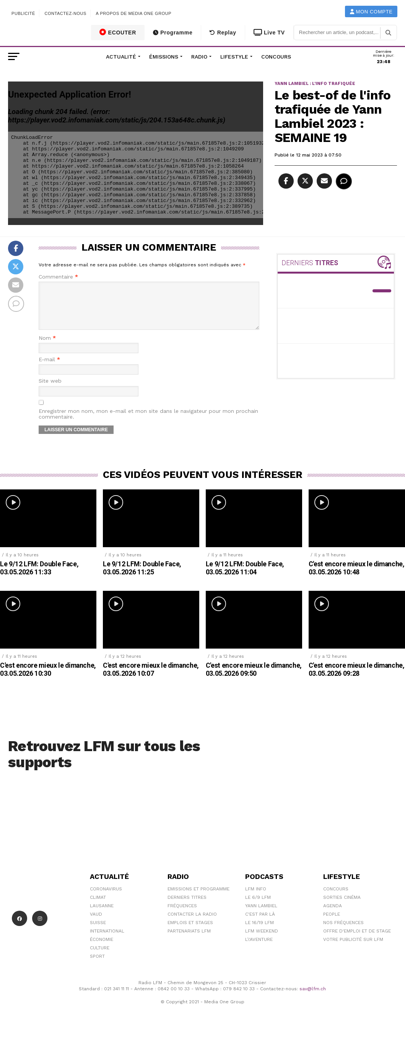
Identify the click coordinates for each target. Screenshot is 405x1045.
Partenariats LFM (189, 940)
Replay (223, 32)
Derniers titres (187, 906)
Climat (98, 906)
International (107, 940)
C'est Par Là (260, 923)
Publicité (23, 13)
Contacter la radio (192, 923)
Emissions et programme (198, 898)
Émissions (163, 57)
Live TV (269, 32)
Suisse (98, 931)
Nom (47, 347)
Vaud (96, 923)
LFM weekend (261, 940)
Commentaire (58, 277)
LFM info (255, 898)
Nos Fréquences (343, 931)
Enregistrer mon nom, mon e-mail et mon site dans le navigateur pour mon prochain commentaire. (148, 423)
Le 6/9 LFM (258, 906)
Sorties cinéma (342, 906)
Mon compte (371, 12)
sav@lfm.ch (312, 998)
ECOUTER (117, 32)
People (331, 923)
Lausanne (102, 915)
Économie (101, 948)
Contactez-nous (65, 13)
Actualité (121, 57)
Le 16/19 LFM (259, 931)
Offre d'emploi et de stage (357, 940)
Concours (276, 57)
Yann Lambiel (261, 915)
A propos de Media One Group (134, 13)
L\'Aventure (259, 948)
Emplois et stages (190, 931)
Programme (172, 32)
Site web (50, 390)
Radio (199, 57)
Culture (99, 957)
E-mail (49, 369)
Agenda (332, 915)
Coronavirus (106, 898)
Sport (97, 965)
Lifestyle (234, 57)
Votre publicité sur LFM (353, 948)
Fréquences (182, 915)
